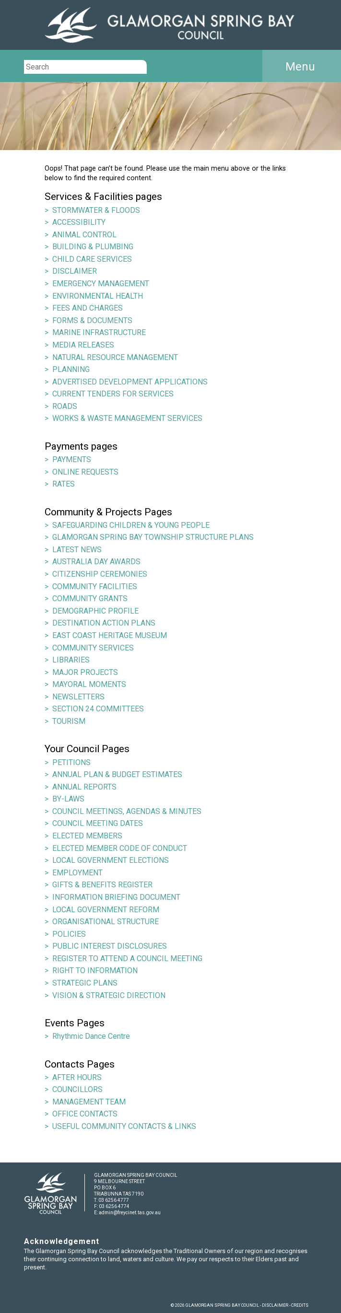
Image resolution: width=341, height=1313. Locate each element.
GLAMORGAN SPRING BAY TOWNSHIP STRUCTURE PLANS (153, 537)
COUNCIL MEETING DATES (97, 823)
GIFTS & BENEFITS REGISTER (102, 884)
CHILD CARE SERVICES (92, 259)
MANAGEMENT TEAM (89, 1101)
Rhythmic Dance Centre (91, 1036)
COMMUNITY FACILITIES (94, 586)
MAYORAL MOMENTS (89, 684)
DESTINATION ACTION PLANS (103, 622)
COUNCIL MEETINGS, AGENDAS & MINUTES (126, 811)
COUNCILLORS (77, 1089)
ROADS (64, 406)
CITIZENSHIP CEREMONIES (99, 574)
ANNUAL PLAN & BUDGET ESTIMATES (117, 774)
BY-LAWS (68, 798)
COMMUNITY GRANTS (90, 598)
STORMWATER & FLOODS (96, 210)
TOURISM (68, 721)
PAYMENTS (71, 459)
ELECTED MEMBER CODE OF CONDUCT (119, 848)
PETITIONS (71, 762)
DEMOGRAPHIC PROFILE (95, 611)
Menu (300, 66)
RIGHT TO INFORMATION (95, 970)
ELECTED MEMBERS (87, 835)
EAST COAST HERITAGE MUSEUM (109, 635)
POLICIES (69, 934)
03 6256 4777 (113, 1200)
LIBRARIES (71, 659)
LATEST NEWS (77, 549)
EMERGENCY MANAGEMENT (100, 283)
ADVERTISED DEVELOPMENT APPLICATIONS (130, 381)
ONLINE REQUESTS (85, 471)
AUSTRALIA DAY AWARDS (96, 561)
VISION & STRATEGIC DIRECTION (108, 995)
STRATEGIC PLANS (85, 983)
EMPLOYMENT (77, 872)
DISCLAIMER (74, 271)
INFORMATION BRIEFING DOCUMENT (116, 897)
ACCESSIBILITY (79, 222)
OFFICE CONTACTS (85, 1113)
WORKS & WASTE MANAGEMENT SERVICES (127, 418)
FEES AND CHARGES (87, 308)
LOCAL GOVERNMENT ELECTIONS (110, 860)
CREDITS (299, 1305)
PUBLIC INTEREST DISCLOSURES (109, 946)
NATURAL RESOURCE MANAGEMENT (115, 357)
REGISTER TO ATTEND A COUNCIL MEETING (127, 958)
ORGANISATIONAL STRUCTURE (105, 921)
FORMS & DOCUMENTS (92, 320)
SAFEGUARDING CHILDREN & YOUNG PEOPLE (131, 525)
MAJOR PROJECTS (85, 672)
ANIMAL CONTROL (84, 234)
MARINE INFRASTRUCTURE (99, 332)
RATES (63, 483)
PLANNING (71, 369)
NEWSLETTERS (78, 696)
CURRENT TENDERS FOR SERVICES (113, 393)
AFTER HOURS (77, 1077)
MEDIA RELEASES (83, 344)
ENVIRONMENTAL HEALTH (97, 296)
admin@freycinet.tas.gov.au (130, 1212)
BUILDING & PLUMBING (92, 246)
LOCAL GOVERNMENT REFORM (105, 909)
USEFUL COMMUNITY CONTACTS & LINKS (124, 1126)
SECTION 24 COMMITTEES (98, 708)
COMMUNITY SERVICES (93, 647)
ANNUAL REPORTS (84, 786)
